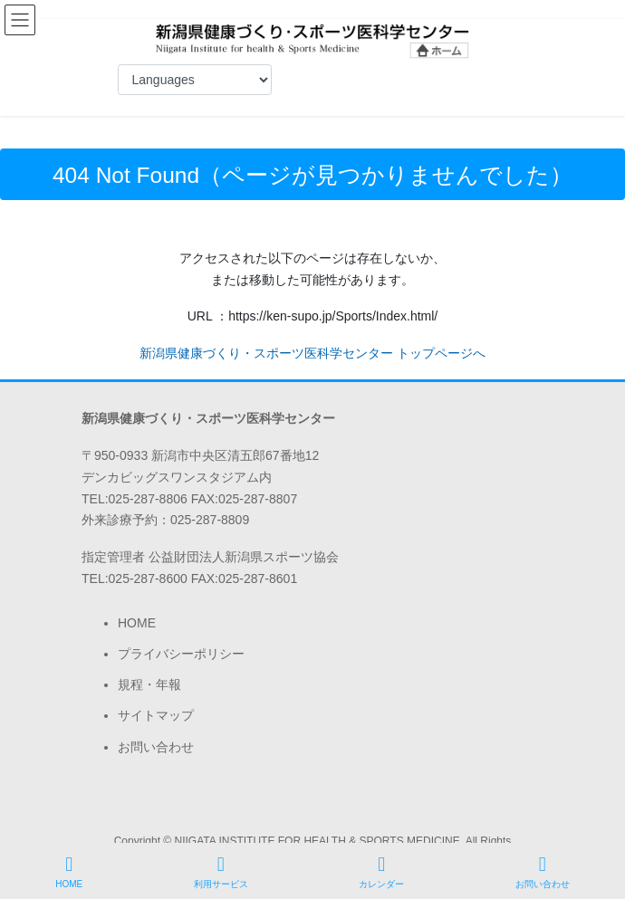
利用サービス (221, 872)
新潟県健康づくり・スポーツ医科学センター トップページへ (312, 353)
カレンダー (381, 872)
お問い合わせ (156, 747)
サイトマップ (156, 715)
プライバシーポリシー (181, 653)
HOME (137, 623)
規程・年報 (149, 684)
